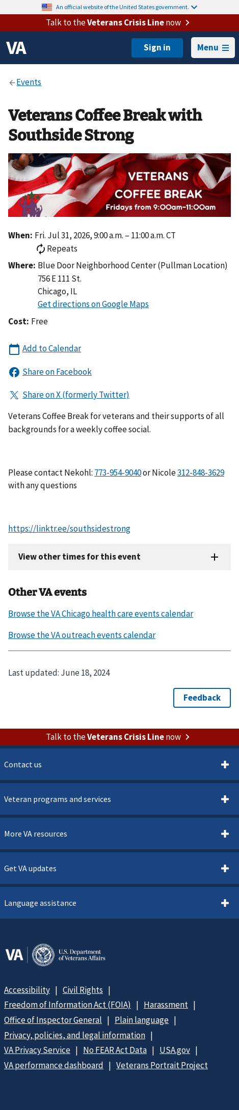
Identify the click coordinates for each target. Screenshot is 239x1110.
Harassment (166, 1004)
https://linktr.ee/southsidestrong (69, 528)
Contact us (23, 764)
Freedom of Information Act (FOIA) (67, 1004)
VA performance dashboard (53, 1065)
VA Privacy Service (37, 1050)
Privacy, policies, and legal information (74, 1035)
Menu (213, 47)
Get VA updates (30, 868)
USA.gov (175, 1050)
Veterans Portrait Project (162, 1065)
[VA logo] (16, 48)
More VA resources (35, 833)
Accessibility (27, 989)
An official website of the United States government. (126, 7)
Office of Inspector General (53, 1019)
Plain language (142, 1019)
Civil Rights (83, 989)
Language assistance (40, 903)
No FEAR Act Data (115, 1050)
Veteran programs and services (57, 799)
